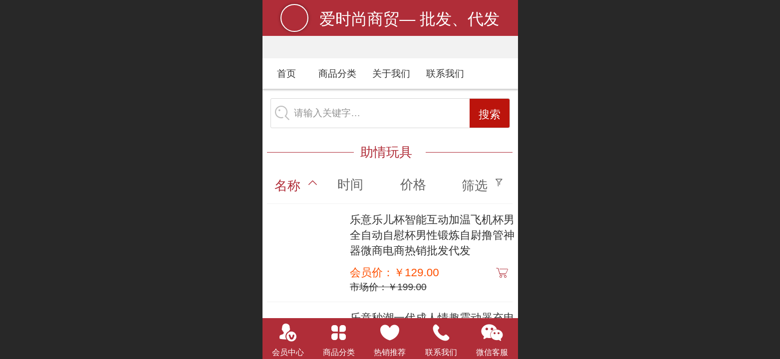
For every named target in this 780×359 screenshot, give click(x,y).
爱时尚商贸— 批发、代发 (409, 19)
